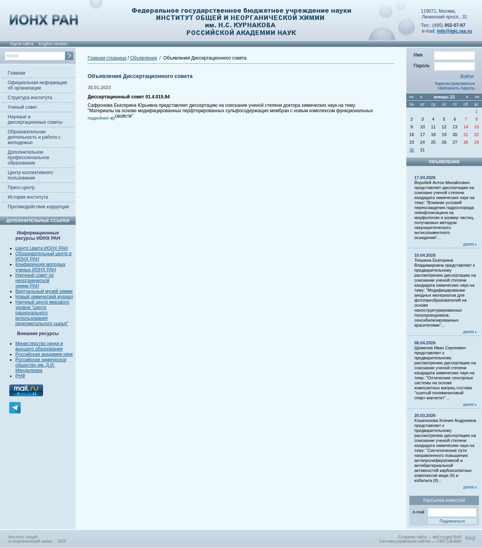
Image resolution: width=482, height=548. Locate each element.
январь (441, 97)
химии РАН (27, 286)
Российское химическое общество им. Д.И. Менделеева (40, 365)
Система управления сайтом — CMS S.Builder (420, 541)
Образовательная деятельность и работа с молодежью (34, 137)
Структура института (30, 97)
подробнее (98, 118)
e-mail (444, 511)
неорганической (32, 280)
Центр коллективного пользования (30, 175)
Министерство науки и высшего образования (39, 346)
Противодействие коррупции (38, 206)
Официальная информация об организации (37, 85)
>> (477, 97)
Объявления (143, 58)
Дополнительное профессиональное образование (28, 157)
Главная (16, 73)
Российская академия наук (44, 354)
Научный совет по (34, 275)
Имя (444, 54)
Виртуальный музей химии (44, 291)
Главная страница (107, 58)
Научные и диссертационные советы (35, 119)
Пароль (444, 65)
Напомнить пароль (456, 88)
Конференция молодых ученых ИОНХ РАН (40, 267)
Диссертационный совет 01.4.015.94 (129, 97)
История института (28, 197)
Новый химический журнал (44, 296)
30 (411, 150)
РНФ (20, 376)
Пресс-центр (21, 187)
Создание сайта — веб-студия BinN (430, 537)
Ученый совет (22, 107)
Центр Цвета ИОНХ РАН (41, 248)
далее (470, 244)
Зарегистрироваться (455, 83)
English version (53, 44)
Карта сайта (21, 44)
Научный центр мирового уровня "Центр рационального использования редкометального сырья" (42, 312)
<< (411, 97)
